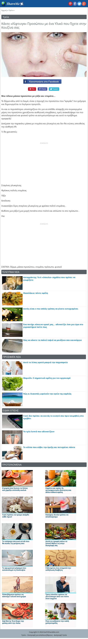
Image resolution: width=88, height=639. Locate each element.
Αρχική (4, 10)
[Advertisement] (44, 161)
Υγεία (11, 10)
